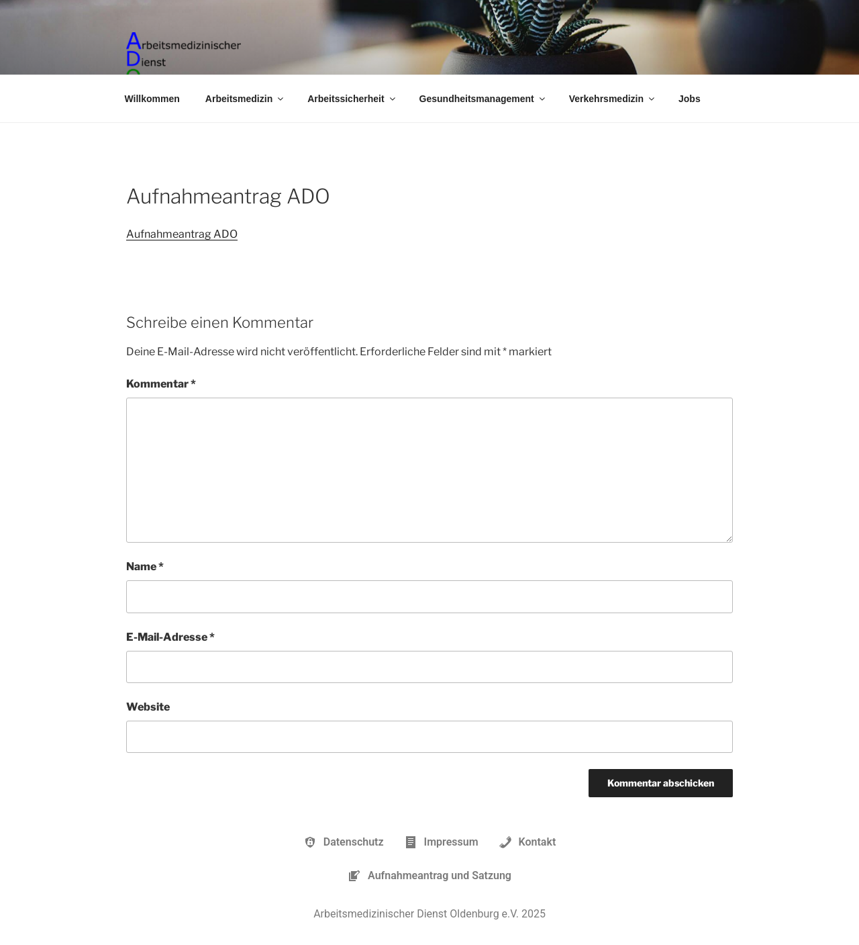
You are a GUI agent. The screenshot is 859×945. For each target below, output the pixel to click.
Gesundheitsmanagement (483, 98)
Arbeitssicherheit (352, 98)
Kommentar (161, 383)
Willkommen (152, 98)
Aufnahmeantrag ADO (182, 234)
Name (145, 566)
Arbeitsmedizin (245, 98)
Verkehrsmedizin (612, 98)
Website (148, 707)
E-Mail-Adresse (170, 637)
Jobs (689, 98)
